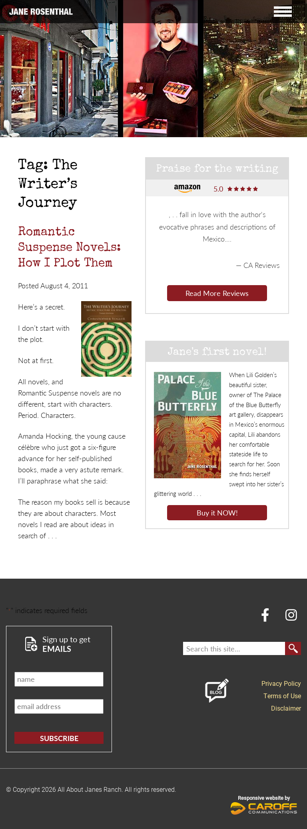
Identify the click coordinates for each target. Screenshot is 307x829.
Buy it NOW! (217, 512)
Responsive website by (264, 804)
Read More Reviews (217, 293)
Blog (217, 690)
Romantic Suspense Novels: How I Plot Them (69, 248)
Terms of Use (282, 695)
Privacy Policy (281, 683)
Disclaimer (286, 708)
